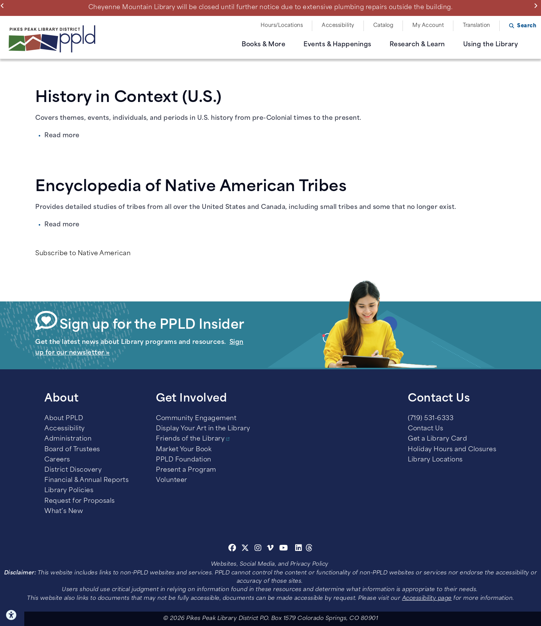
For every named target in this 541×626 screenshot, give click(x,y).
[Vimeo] (270, 549)
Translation (476, 25)
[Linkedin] (298, 549)
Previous (4, 6)
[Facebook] (232, 549)
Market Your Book (183, 450)
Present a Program (186, 470)
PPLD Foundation (183, 460)
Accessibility (338, 25)
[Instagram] (259, 549)
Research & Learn (417, 45)
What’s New (63, 511)
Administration (67, 439)
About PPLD (63, 419)
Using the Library (490, 45)
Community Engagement (196, 419)
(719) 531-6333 (430, 419)
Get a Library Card (437, 439)
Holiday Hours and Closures (452, 450)
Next (537, 6)
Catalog (383, 25)
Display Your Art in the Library (203, 429)
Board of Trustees (72, 450)
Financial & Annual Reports (86, 480)
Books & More (263, 45)
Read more (62, 136)
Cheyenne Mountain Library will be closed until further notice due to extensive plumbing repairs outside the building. (270, 8)
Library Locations (435, 460)
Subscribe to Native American (83, 254)
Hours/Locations (282, 25)
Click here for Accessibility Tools (12, 615)
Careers (57, 460)
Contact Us (425, 429)
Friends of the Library (190, 439)
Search (526, 26)
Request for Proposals (79, 501)
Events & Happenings (337, 45)
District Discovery (73, 470)
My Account (428, 25)
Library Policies (68, 491)
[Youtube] (283, 549)
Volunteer (171, 480)
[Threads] (309, 549)
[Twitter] (245, 549)
